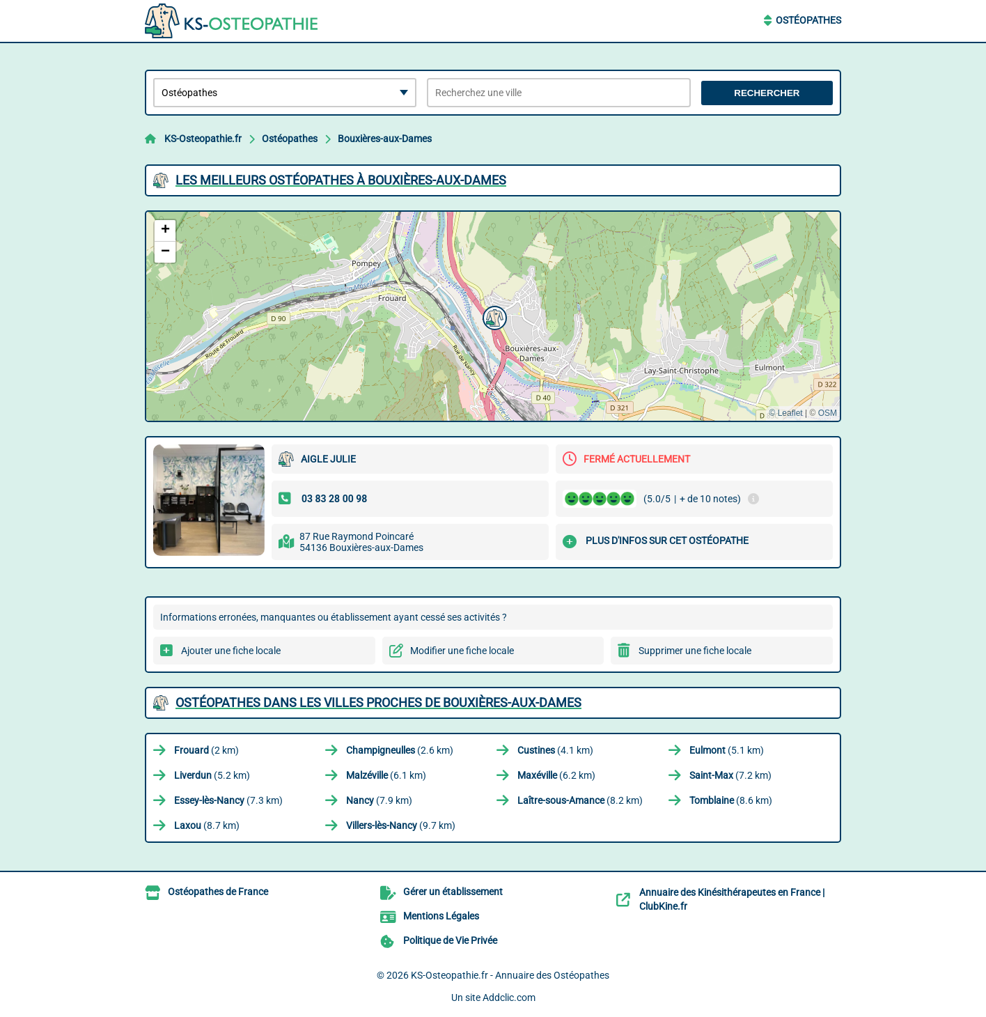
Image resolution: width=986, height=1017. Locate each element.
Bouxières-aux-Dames (385, 138)
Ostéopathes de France (218, 891)
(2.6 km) (399, 750)
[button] (493, 316)
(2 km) (206, 750)
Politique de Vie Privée (450, 940)
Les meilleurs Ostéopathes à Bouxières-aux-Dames (340, 180)
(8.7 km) (207, 825)
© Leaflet (785, 413)
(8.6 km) (730, 800)
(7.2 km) (730, 775)
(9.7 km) (400, 825)
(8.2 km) (580, 800)
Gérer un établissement (453, 891)
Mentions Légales (441, 916)
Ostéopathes (808, 20)
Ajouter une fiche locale (231, 650)
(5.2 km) (212, 775)
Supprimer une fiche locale (695, 650)
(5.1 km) (726, 750)
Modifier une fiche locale (462, 650)
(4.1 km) (555, 750)
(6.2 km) (556, 775)
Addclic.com (509, 997)
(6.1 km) (386, 775)
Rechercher (766, 93)
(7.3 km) (228, 800)
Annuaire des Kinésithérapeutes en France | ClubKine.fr (731, 899)
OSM (827, 413)
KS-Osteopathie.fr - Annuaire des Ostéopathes (510, 975)
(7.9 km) (379, 800)
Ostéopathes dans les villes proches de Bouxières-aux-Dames (378, 702)
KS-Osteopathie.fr (203, 138)
